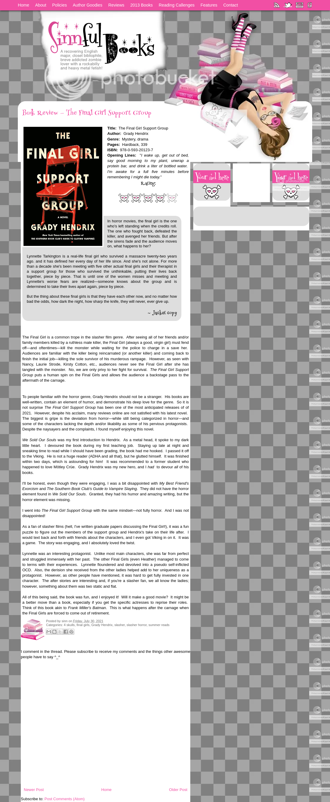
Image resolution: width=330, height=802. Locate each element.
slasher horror (137, 625)
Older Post (178, 789)
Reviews (116, 5)
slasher (119, 625)
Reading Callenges (177, 5)
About (40, 5)
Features (209, 5)
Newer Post (34, 789)
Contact (230, 5)
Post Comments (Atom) (65, 799)
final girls (83, 625)
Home (23, 5)
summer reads (158, 625)
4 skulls (69, 625)
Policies (59, 5)
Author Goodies (87, 5)
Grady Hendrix (101, 625)
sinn (65, 621)
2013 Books (141, 5)
